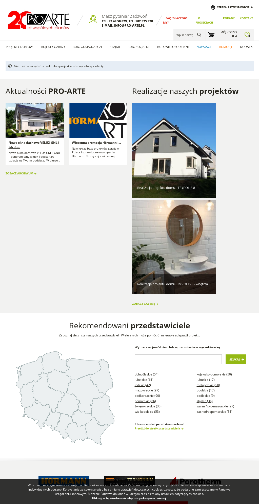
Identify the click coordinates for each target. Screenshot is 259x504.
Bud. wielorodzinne (173, 47)
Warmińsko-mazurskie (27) (215, 278)
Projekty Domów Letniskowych (128, 461)
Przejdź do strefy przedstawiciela (157, 300)
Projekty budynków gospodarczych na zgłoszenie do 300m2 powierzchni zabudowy (208, 454)
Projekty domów (19, 47)
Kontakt (246, 18)
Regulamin (16, 437)
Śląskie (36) (205, 273)
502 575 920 (144, 21)
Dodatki (246, 47)
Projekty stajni (155, 439)
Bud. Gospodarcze (88, 47)
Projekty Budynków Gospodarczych (130, 445)
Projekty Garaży (52, 47)
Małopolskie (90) (208, 257)
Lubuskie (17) (206, 252)
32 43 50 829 (118, 21)
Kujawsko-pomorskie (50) (214, 246)
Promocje (225, 47)
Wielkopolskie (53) (147, 284)
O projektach (18, 430)
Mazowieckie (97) (147, 262)
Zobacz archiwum (19, 172)
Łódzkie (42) (143, 257)
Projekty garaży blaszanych (191, 423)
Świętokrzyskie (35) (148, 278)
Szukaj (234, 231)
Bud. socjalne (139, 47)
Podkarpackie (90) (147, 268)
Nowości (203, 47)
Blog (86, 423)
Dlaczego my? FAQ (22, 423)
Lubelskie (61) (144, 252)
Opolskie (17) (206, 262)
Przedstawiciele (57, 437)
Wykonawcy (54, 430)
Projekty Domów (125, 425)
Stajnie (115, 47)
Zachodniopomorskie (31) (214, 284)
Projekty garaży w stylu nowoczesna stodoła (156, 467)
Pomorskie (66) (145, 273)
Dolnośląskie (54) (146, 246)
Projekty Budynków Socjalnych (153, 449)
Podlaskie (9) (206, 268)
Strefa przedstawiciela (235, 7)
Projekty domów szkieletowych (155, 427)
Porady (229, 18)
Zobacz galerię (143, 176)
